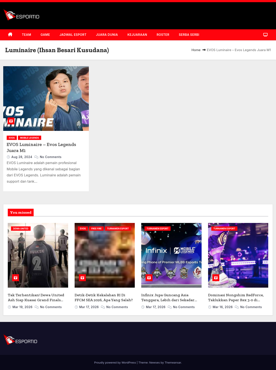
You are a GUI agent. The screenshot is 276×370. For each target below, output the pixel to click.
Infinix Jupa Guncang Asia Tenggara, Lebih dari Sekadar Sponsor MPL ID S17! (167, 300)
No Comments (51, 157)
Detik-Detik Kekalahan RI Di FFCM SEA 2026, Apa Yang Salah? (104, 297)
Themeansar (173, 362)
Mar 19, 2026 (23, 307)
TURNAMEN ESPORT (118, 228)
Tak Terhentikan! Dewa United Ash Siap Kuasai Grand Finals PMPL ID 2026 (36, 300)
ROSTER (163, 34)
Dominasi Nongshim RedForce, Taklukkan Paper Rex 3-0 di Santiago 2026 (236, 300)
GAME (45, 34)
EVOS (12, 137)
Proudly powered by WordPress (115, 362)
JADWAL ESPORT (73, 34)
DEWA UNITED (20, 228)
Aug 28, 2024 (22, 157)
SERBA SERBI (189, 34)
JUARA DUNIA (107, 34)
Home (196, 50)
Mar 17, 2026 (89, 307)
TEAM (26, 34)
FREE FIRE (96, 228)
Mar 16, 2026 (223, 307)
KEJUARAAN (137, 34)
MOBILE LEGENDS (29, 137)
